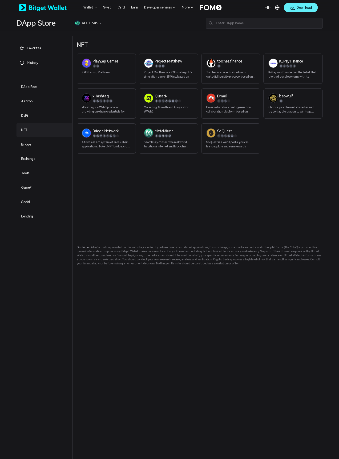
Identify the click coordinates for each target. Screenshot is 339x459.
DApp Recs (29, 87)
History (28, 62)
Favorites (30, 48)
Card (121, 7)
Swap (107, 7)
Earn (134, 7)
